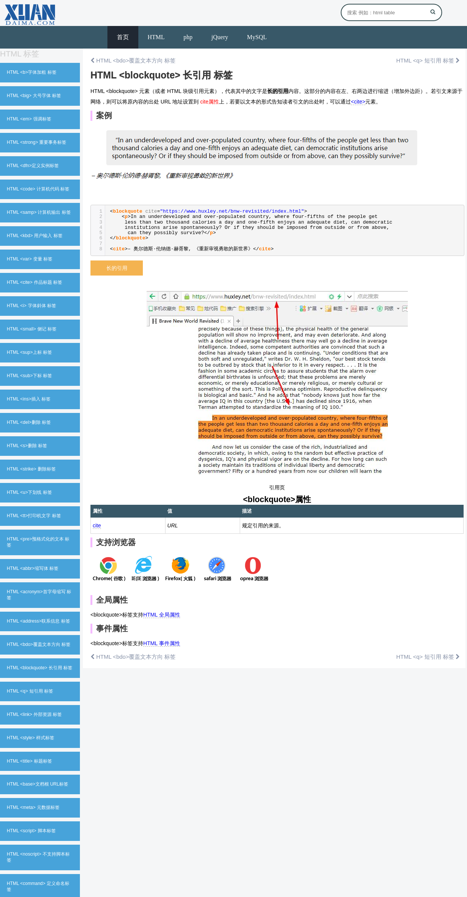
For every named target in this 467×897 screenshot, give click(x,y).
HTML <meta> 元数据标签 (33, 807)
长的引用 (116, 268)
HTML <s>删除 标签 (27, 445)
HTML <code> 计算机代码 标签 (38, 189)
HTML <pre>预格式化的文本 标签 (38, 542)
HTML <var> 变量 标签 (29, 259)
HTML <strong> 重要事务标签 (36, 142)
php (188, 37)
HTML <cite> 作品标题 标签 (34, 282)
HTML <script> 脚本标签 (31, 830)
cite (97, 525)
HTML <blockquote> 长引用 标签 (39, 667)
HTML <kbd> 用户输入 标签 (35, 235)
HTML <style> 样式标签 (30, 737)
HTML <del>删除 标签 (29, 422)
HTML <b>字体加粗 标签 (32, 72)
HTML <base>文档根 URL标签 (37, 784)
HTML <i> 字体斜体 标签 (31, 305)
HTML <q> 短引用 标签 (30, 691)
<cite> (358, 102)
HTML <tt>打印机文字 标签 (34, 515)
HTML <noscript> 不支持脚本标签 (38, 857)
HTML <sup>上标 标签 (29, 352)
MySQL (256, 37)
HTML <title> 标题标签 (29, 761)
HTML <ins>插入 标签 (29, 399)
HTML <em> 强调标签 (29, 119)
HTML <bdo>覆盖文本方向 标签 (38, 644)
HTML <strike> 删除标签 (31, 469)
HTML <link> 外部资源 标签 (34, 714)
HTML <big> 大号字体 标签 (34, 95)
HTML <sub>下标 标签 (29, 375)
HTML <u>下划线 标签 (29, 492)
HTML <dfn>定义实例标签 (33, 165)
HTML (156, 37)
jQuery (219, 37)
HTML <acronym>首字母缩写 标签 (39, 594)
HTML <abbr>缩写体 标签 (32, 568)
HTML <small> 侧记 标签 (32, 329)
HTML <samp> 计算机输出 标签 (39, 212)
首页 (123, 37)
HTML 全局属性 (161, 615)
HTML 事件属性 (161, 643)
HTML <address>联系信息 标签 (38, 621)
